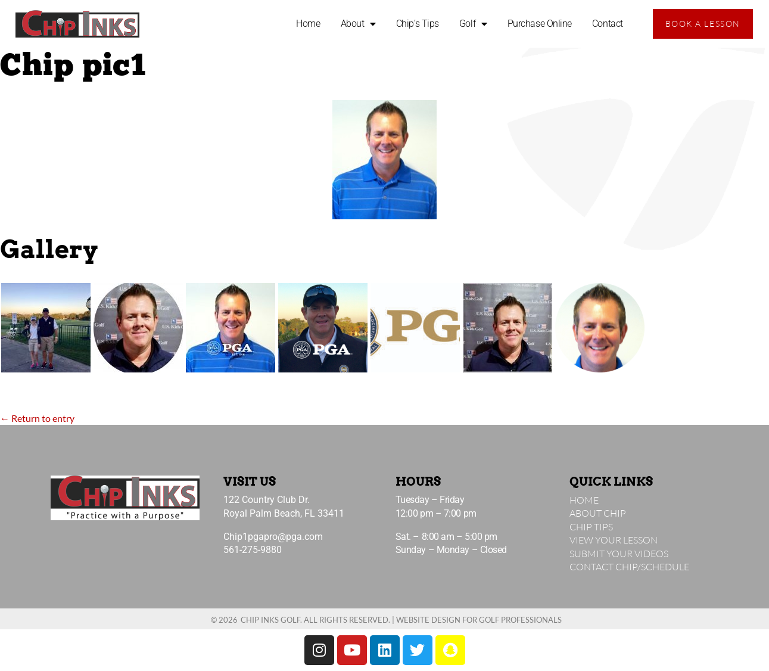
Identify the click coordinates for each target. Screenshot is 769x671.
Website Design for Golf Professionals (479, 620)
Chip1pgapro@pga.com (273, 536)
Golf (473, 23)
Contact (607, 23)
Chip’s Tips (417, 23)
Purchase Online (540, 23)
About (358, 23)
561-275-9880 (252, 549)
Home (308, 23)
